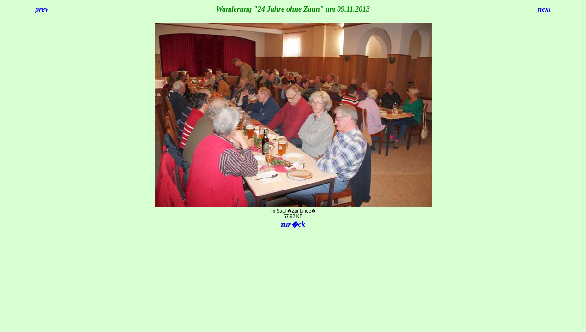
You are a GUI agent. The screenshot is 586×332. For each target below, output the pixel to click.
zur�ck (293, 224)
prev (41, 9)
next (544, 9)
